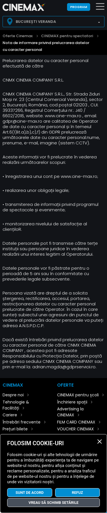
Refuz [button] (77, 492)
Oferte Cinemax (18, 36)
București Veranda (36, 21)
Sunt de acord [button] (30, 492)
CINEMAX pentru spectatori (67, 36)
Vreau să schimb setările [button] (53, 502)
